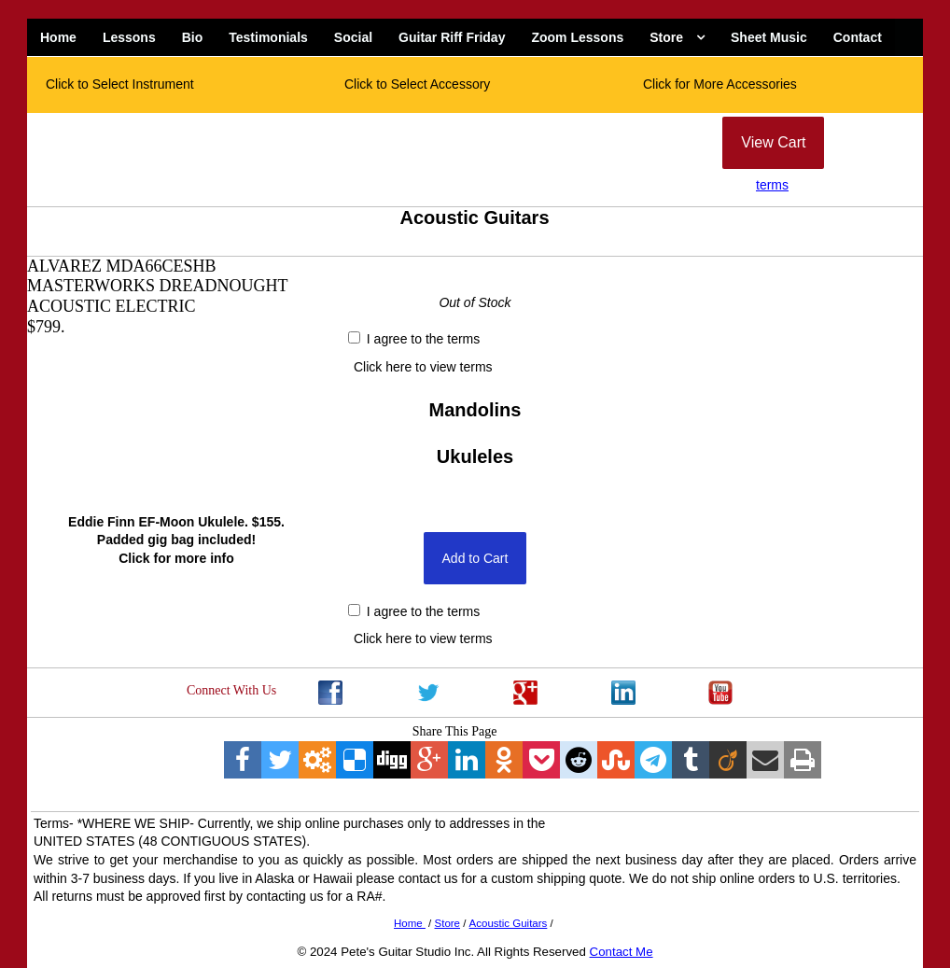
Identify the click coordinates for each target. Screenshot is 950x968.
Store (666, 37)
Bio (192, 37)
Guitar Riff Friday (451, 37)
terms (772, 184)
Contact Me (621, 952)
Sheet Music (769, 37)
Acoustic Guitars (508, 923)
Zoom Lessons (577, 37)
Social (353, 37)
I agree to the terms (414, 338)
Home (58, 37)
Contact (857, 37)
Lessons (129, 37)
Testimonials (268, 37)
